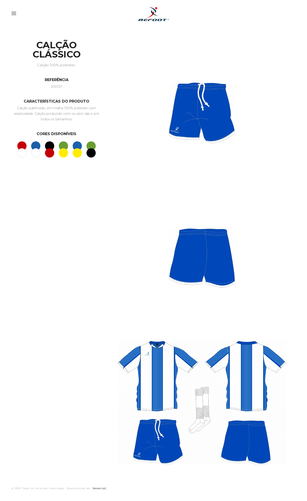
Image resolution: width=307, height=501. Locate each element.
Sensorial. (99, 488)
